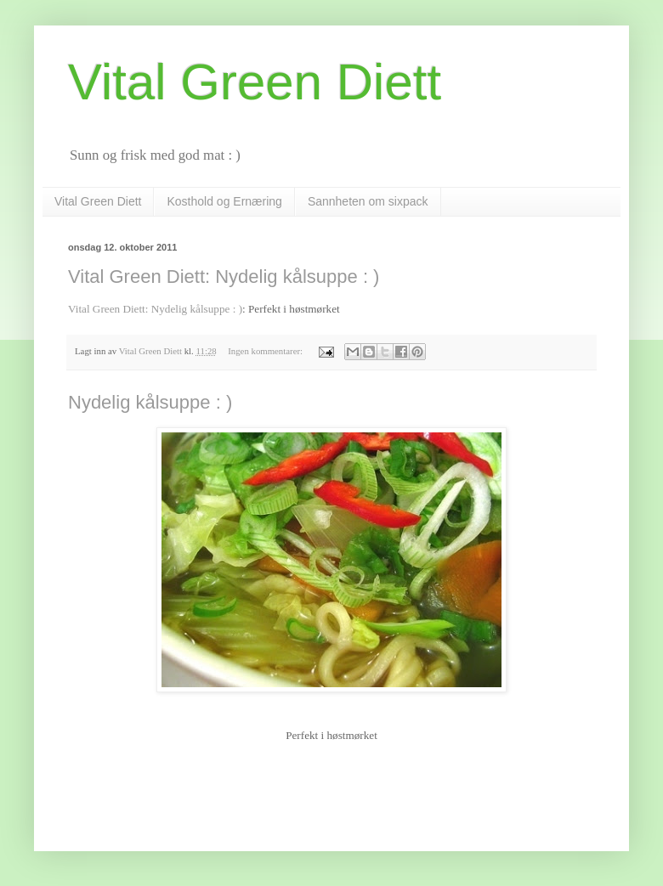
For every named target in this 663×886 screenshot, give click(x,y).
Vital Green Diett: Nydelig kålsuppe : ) (223, 276)
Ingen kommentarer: (266, 351)
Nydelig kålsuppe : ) (150, 402)
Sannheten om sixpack (368, 201)
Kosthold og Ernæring (224, 201)
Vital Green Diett (97, 201)
